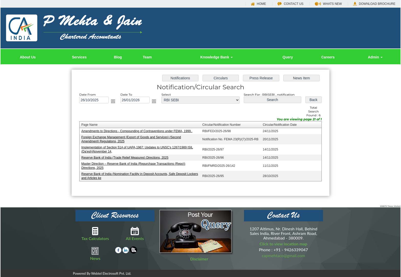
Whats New (328, 4)
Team (147, 57)
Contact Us (290, 4)
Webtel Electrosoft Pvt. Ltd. (111, 273)
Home (258, 4)
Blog (118, 57)
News (95, 253)
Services (79, 57)
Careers (328, 57)
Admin (375, 57)
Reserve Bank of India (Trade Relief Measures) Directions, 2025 (126, 157)
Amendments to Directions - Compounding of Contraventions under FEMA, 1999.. (138, 131)
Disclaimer (199, 259)
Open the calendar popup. (115, 102)
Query (288, 57)
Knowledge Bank (216, 57)
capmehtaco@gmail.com (283, 255)
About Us (28, 57)
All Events (135, 233)
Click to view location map (283, 243)
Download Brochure (374, 4)
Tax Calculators (95, 233)
